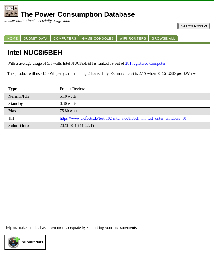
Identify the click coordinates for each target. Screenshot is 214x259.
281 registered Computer (145, 63)
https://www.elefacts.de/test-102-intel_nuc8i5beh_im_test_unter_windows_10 (123, 118)
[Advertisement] (107, 182)
